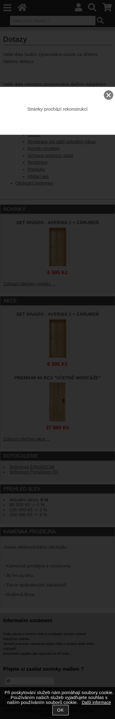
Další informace (96, 702)
